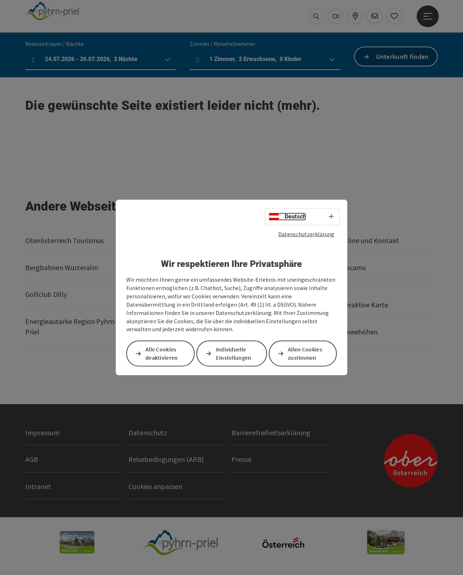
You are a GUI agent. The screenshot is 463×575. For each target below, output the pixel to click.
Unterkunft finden (402, 56)
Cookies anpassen (155, 486)
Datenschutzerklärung (306, 234)
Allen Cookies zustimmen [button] (305, 353)
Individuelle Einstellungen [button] (233, 353)
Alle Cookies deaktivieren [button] (161, 353)
